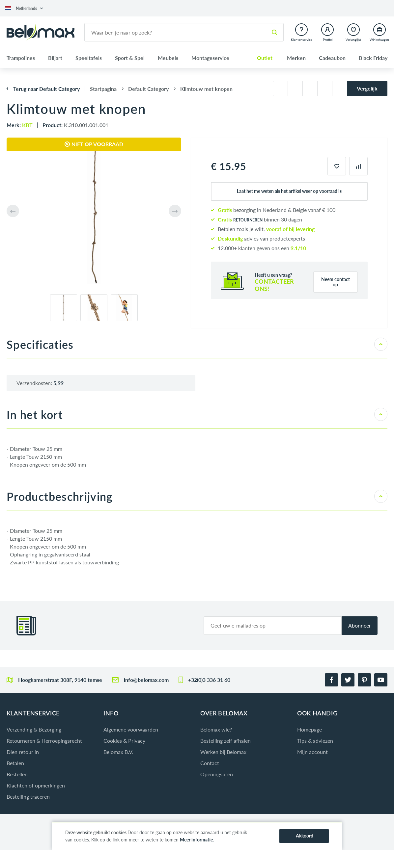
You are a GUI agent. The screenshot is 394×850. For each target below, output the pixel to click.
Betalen (15, 763)
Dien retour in (23, 752)
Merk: (20, 125)
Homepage (309, 729)
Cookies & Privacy (124, 740)
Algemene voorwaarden (130, 729)
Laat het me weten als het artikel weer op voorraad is (289, 191)
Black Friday (373, 58)
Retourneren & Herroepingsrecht (44, 740)
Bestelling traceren (28, 796)
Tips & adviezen (315, 740)
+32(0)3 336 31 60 (209, 680)
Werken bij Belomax (223, 752)
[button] (24, 8)
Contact (209, 763)
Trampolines (21, 58)
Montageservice (210, 58)
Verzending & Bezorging (34, 729)
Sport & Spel (130, 58)
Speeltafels (88, 58)
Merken (296, 58)
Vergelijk (367, 88)
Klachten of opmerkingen (36, 785)
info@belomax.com (146, 680)
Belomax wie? (216, 729)
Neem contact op (335, 281)
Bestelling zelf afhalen (225, 740)
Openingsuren (216, 774)
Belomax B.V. (118, 752)
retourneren (248, 220)
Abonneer (359, 625)
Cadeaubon (332, 58)
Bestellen (17, 774)
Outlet (264, 58)
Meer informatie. (197, 839)
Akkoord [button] (304, 835)
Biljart (55, 58)
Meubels (168, 58)
